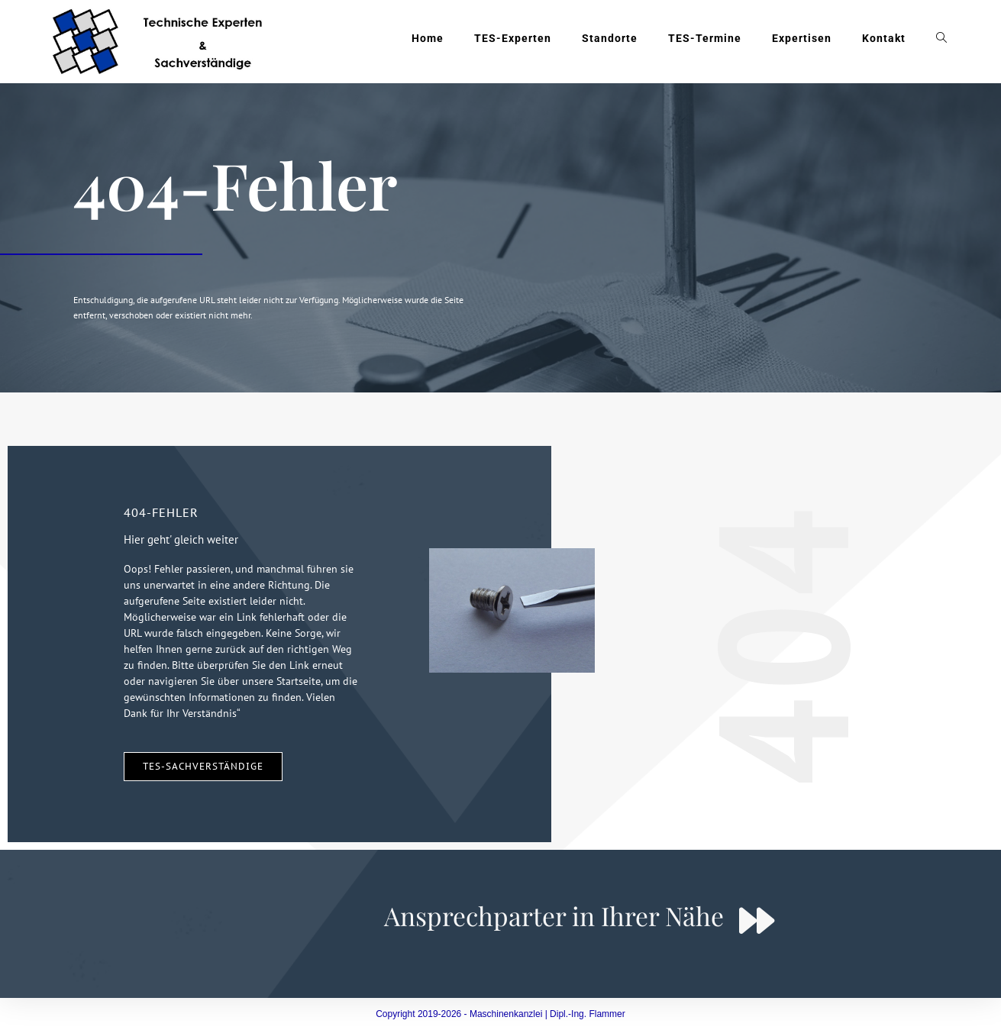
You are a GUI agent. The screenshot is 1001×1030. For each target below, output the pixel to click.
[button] (33, 996)
